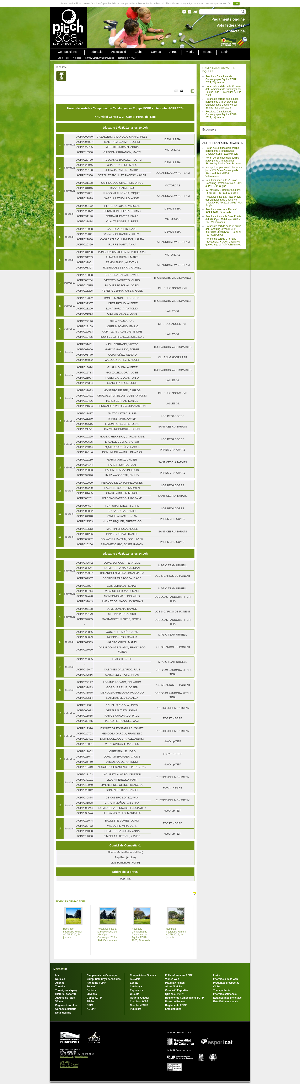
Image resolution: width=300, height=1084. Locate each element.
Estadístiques (173, 1009)
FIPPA (90, 1001)
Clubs (138, 51)
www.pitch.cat (81, 1056)
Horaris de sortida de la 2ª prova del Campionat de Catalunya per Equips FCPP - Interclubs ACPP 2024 (223, 90)
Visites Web (172, 979)
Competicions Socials (143, 975)
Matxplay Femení (175, 982)
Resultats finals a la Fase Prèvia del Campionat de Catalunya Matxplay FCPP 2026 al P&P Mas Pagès (224, 201)
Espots (207, 51)
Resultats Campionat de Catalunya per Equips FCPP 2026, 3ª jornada (141, 934)
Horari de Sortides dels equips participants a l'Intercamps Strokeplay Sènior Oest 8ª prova (223, 160)
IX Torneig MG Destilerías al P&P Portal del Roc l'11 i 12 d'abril (223, 191)
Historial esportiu (65, 994)
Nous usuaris (63, 1012)
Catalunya (136, 986)
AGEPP (91, 1009)
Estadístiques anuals (225, 1001)
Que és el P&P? (174, 994)
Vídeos (59, 1001)
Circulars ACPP (139, 1001)
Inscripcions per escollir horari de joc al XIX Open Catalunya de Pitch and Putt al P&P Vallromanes (223, 172)
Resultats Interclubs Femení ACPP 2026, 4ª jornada (220, 211)
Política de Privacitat (69, 1064)
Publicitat (135, 1009)
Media (190, 51)
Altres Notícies (174, 986)
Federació (96, 51)
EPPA (90, 1005)
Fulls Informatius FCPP (179, 975)
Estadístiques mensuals (227, 997)
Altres (173, 51)
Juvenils (92, 994)
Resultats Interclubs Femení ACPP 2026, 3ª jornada (176, 933)
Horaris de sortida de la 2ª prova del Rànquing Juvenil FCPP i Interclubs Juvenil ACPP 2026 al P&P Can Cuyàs (223, 230)
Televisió (135, 979)
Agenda (59, 982)
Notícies (77, 58)
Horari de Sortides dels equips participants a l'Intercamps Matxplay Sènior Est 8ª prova (222, 151)
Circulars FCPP (139, 1005)
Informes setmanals (225, 994)
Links (216, 975)
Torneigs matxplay (66, 990)
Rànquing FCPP (96, 982)
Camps (156, 51)
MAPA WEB (60, 969)
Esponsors (136, 990)
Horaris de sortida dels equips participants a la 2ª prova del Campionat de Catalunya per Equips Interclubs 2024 (222, 103)
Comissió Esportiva (176, 990)
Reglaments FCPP (176, 1005)
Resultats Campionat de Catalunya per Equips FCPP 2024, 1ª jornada (221, 114)
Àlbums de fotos (65, 997)
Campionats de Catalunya (102, 975)
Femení (91, 986)
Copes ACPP (94, 997)
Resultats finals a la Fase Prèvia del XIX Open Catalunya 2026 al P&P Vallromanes (223, 219)
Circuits (134, 994)
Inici (67, 58)
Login (225, 51)
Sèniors (91, 990)
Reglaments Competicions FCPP (184, 997)
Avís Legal (65, 1062)
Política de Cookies (69, 1066)
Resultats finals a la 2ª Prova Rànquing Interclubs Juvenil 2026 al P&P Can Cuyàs (223, 183)
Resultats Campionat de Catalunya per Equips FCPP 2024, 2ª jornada (221, 79)
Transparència (221, 990)
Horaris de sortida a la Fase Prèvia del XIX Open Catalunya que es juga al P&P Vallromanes (223, 241)
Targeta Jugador (139, 997)
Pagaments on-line (66, 1005)
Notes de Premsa (175, 1001)
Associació (118, 51)
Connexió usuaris (65, 1009)
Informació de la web (225, 979)
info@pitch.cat (67, 1056)
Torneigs (60, 986)
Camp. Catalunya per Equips (99, 58)
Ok (236, 3)
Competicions (67, 51)
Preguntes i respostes (226, 982)
